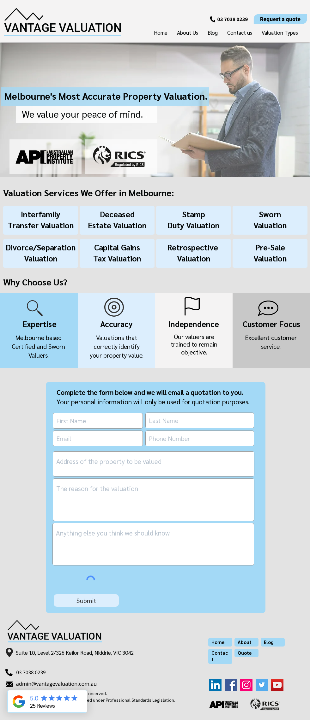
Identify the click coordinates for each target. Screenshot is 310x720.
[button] (280, 32)
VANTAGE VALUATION (63, 28)
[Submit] (86, 600)
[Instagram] (246, 685)
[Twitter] (262, 685)
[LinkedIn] (215, 685)
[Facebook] (231, 685)
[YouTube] (277, 685)
